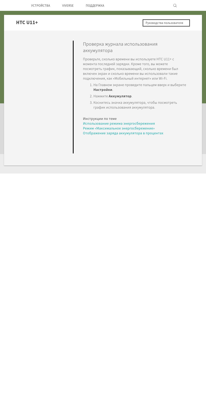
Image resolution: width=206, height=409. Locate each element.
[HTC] (14, 5)
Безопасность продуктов (166, 360)
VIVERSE (72, 5)
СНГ (18, 354)
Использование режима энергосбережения (122, 128)
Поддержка (29, 305)
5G (52, 344)
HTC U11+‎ (52, 305)
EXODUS (56, 355)
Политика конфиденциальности (172, 355)
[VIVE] (191, 5)
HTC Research (91, 349)
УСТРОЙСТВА (42, 5)
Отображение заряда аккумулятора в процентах (126, 138)
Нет (178, 162)
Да (162, 162)
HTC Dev (87, 344)
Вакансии (154, 366)
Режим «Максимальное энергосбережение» (123, 133)
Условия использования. (178, 389)
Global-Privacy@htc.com (156, 399)
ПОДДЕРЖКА (102, 5)
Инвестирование (160, 349)
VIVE (54, 366)
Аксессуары (59, 360)
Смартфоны (59, 349)
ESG (150, 344)
